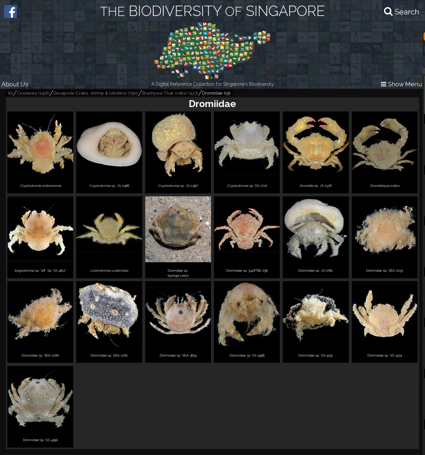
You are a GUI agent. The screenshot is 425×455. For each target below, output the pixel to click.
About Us (14, 84)
